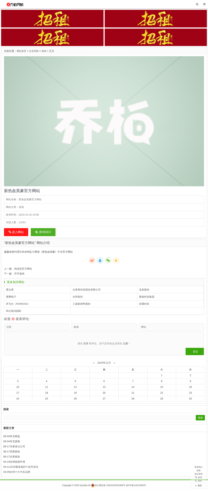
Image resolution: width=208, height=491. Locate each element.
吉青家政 (15, 456)
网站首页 (22, 50)
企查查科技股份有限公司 (87, 289)
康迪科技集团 (146, 296)
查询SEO (43, 232)
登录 (85, 343)
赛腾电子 (11, 296)
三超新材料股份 (81, 303)
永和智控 (78, 296)
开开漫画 (19, 273)
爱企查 (10, 289)
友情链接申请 (17, 461)
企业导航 (35, 50)
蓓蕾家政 (15, 451)
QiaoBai (84, 485)
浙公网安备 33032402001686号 (108, 485)
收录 (198, 473)
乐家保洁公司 (17, 446)
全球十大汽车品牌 (20, 471)
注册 (125, 343)
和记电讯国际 (13, 310)
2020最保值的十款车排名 (24, 466)
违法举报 (198, 466)
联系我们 (198, 453)
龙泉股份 (144, 289)
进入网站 (16, 232)
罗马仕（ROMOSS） (18, 303)
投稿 (198, 460)
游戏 (45, 50)
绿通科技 (144, 303)
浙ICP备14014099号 (136, 485)
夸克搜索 (15, 441)
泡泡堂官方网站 (23, 268)
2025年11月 (104, 362)
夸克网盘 (15, 436)
